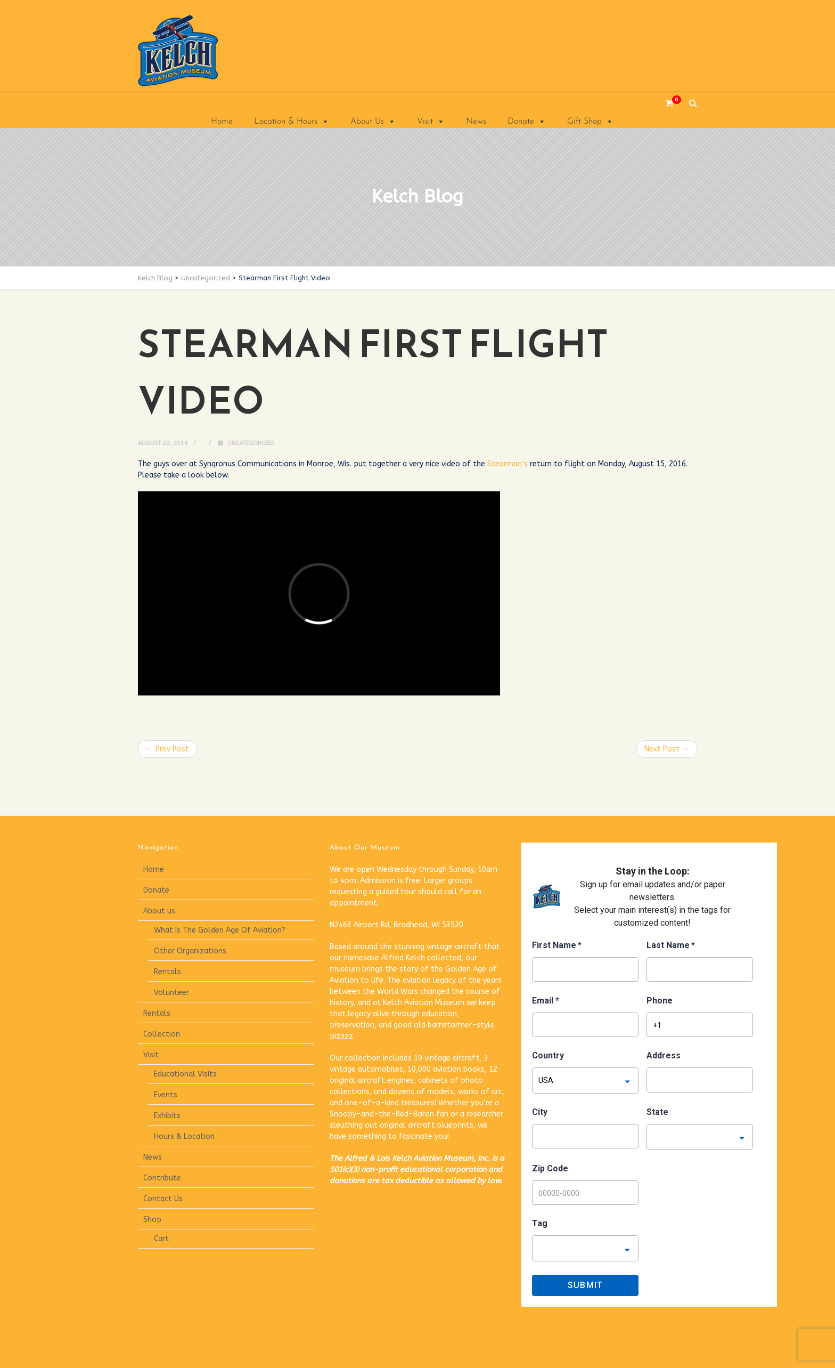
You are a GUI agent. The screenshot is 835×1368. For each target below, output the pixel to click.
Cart (161, 1238)
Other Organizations (190, 951)
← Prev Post (167, 749)
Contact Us (163, 1198)
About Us (373, 121)
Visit (431, 121)
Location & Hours (291, 121)
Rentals (167, 971)
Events (165, 1094)
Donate (526, 121)
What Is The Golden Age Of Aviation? (219, 930)
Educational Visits (185, 1074)
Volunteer (171, 992)
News (476, 121)
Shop (152, 1219)
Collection (161, 1034)
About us (159, 911)
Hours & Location (184, 1136)
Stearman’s (507, 463)
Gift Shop (590, 121)
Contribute (162, 1178)
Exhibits (167, 1115)
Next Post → (666, 749)
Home (222, 121)
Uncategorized (250, 443)
